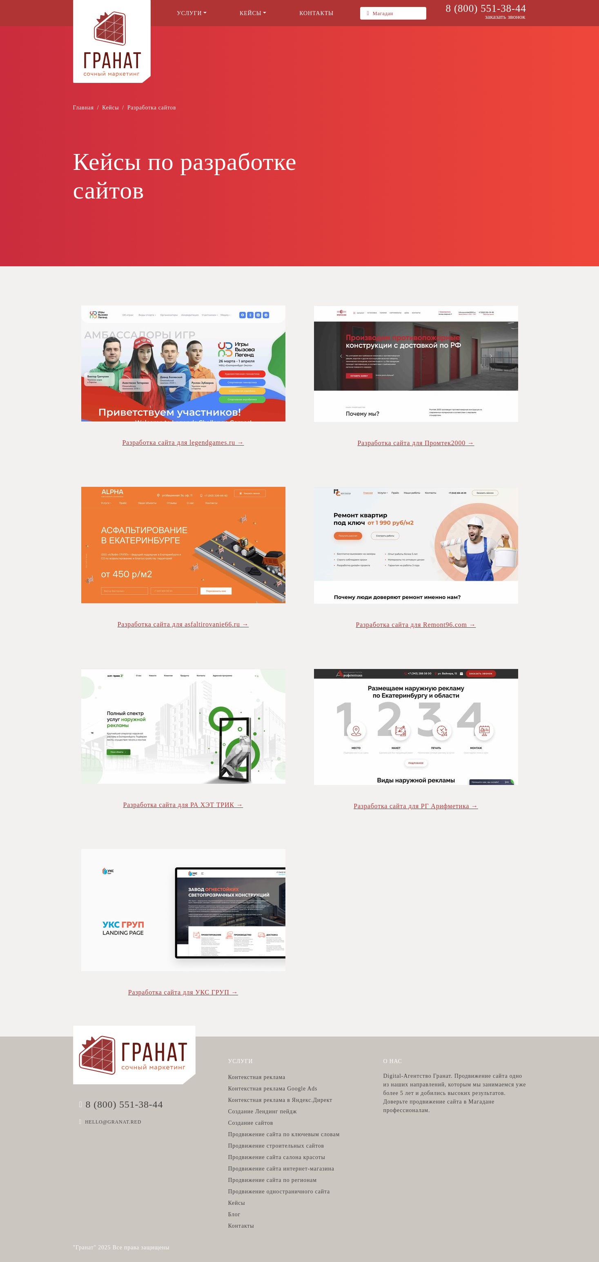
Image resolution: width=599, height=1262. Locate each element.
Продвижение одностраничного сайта (279, 1191)
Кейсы (110, 108)
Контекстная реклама (256, 1077)
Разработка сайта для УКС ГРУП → (183, 992)
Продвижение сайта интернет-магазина (281, 1169)
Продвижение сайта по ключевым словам (284, 1134)
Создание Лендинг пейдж (262, 1111)
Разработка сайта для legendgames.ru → (183, 442)
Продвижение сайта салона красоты (276, 1157)
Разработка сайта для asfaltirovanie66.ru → (183, 624)
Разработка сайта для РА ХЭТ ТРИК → (183, 804)
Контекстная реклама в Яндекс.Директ (280, 1100)
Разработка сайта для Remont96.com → (416, 624)
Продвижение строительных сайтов (276, 1146)
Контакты (241, 1226)
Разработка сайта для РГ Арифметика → (416, 806)
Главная (83, 108)
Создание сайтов (250, 1123)
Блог (234, 1214)
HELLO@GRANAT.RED (113, 1122)
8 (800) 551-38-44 (486, 8)
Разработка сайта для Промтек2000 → (415, 442)
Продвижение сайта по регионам (272, 1180)
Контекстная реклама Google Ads (272, 1089)
